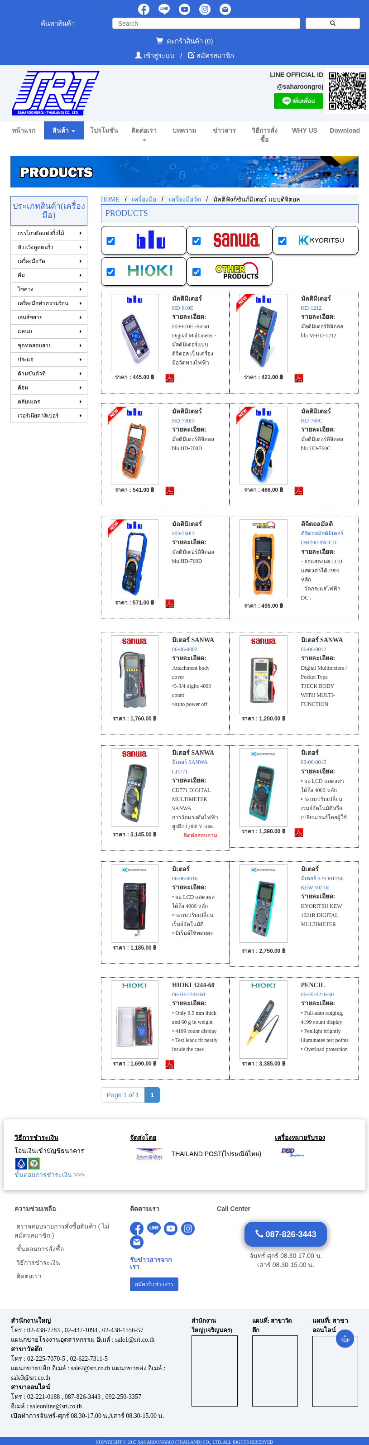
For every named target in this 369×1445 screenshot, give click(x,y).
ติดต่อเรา (28, 1276)
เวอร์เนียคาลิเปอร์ (38, 416)
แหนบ (25, 331)
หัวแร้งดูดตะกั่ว (35, 247)
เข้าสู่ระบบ (160, 55)
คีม (21, 275)
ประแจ (26, 359)
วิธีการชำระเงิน (37, 1262)
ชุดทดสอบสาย (35, 345)
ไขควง (26, 289)
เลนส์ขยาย (30, 317)
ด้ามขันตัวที (32, 373)
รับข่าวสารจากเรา (151, 1263)
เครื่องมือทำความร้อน (43, 303)
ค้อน (23, 387)
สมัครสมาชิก (215, 55)
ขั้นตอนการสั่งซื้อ (39, 1249)
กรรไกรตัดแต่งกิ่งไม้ (41, 233)
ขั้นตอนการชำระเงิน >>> (49, 1174)
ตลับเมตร (29, 401)
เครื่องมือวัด (31, 261)
